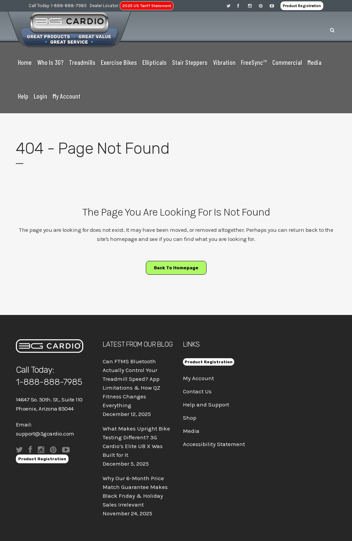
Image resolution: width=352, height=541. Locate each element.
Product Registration (302, 5)
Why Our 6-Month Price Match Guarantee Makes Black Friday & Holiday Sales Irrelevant (135, 491)
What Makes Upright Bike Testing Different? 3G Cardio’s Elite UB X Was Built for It (136, 441)
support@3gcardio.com (45, 433)
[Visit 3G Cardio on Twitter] (231, 5)
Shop (189, 417)
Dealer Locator (104, 5)
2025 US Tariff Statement (146, 5)
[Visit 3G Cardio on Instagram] (253, 5)
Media (191, 430)
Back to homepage (176, 267)
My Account (198, 378)
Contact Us (197, 391)
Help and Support (206, 404)
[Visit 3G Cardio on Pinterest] (264, 5)
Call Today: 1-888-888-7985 (58, 5)
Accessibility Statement (214, 444)
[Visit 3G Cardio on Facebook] (242, 5)
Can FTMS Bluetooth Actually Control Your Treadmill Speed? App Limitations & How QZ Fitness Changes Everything (131, 383)
